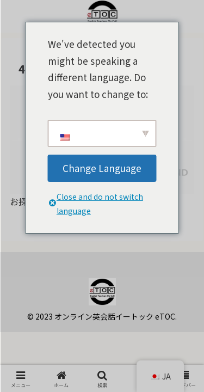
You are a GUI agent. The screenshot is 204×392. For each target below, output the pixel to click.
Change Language (102, 168)
